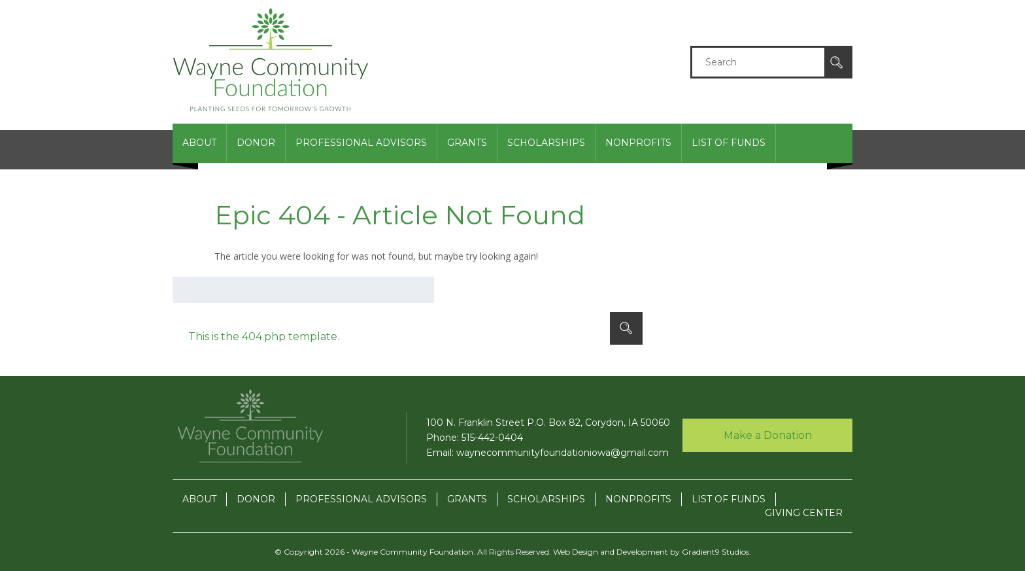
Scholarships (546, 142)
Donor (256, 142)
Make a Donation (768, 435)
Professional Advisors (361, 142)
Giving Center (804, 181)
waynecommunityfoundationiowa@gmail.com (562, 453)
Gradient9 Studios (715, 552)
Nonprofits (638, 142)
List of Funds (728, 142)
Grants (467, 142)
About (199, 142)
